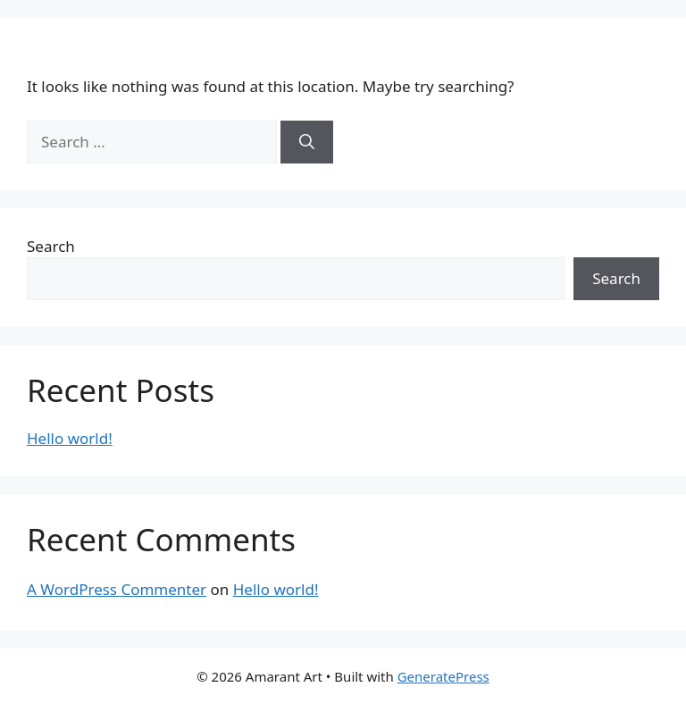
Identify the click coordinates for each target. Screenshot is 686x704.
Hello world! (70, 438)
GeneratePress (443, 676)
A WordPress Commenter (116, 589)
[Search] (306, 142)
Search (51, 246)
